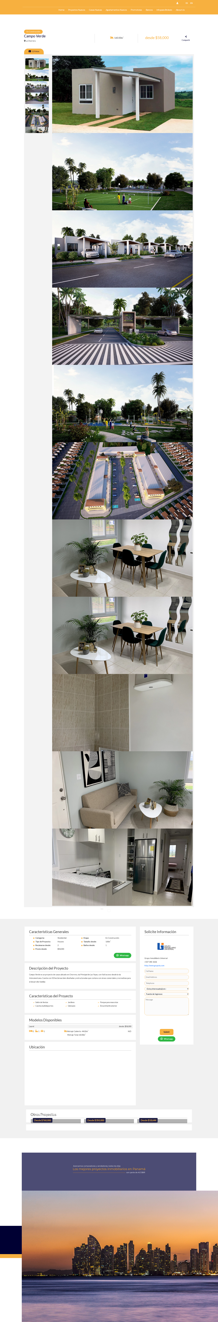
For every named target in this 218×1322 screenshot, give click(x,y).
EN (191, 3)
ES (187, 3)
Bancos (149, 10)
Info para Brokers (164, 10)
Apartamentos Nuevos (116, 10)
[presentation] (163, 1023)
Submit (167, 1032)
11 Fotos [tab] (34, 51)
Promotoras (136, 10)
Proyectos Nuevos (76, 10)
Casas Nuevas (95, 10)
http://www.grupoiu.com (154, 965)
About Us (180, 10)
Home (61, 10)
